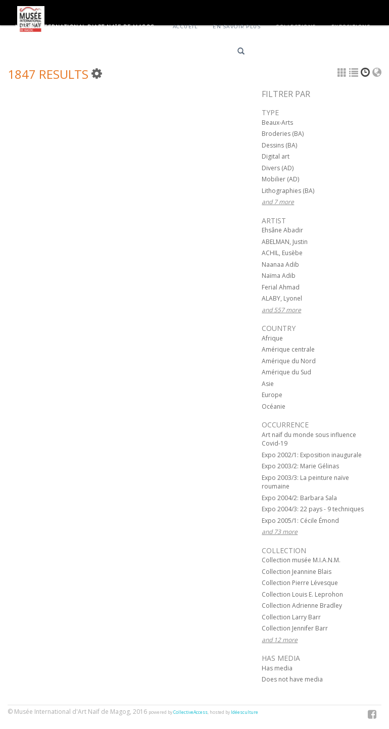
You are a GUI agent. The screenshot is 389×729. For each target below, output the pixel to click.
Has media (277, 668)
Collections (296, 26)
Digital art (275, 156)
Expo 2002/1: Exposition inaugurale (312, 455)
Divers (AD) (278, 168)
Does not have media (292, 679)
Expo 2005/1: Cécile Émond (300, 520)
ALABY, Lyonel (282, 298)
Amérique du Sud (286, 372)
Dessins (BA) (279, 145)
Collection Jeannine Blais (296, 571)
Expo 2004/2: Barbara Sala (299, 498)
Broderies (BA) (283, 133)
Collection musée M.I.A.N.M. (301, 560)
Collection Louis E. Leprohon (302, 594)
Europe (272, 395)
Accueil (185, 26)
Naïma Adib (279, 275)
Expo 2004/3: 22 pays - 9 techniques (313, 509)
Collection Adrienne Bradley (302, 605)
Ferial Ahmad (281, 287)
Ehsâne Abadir (282, 230)
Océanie (273, 406)
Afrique (272, 338)
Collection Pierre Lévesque (300, 582)
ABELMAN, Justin (285, 241)
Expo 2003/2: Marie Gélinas (300, 466)
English (310, 52)
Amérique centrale (288, 349)
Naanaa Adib (280, 264)
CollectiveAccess (190, 712)
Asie (268, 383)
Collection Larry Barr (291, 617)
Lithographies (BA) (288, 190)
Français (274, 52)
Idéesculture (244, 712)
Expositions (351, 26)
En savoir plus (237, 26)
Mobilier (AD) (280, 179)
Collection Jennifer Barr (295, 628)
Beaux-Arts (277, 122)
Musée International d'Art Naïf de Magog (85, 26)
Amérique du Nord (289, 361)
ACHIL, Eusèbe (282, 253)
